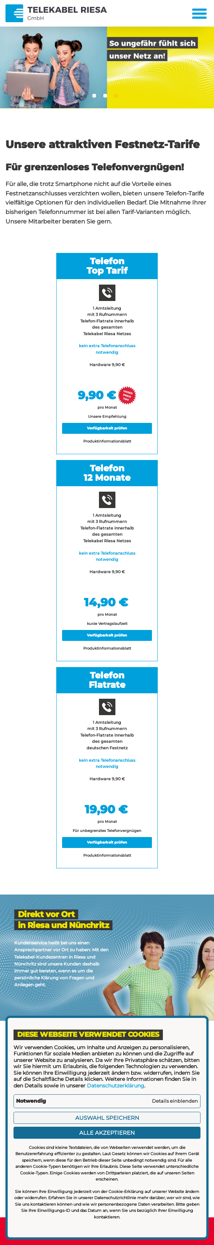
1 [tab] (94, 96)
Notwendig (31, 1101)
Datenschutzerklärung (115, 1085)
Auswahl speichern (107, 1117)
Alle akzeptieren (107, 1132)
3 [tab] (116, 96)
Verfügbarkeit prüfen (107, 428)
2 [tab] (105, 96)
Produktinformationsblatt (107, 441)
